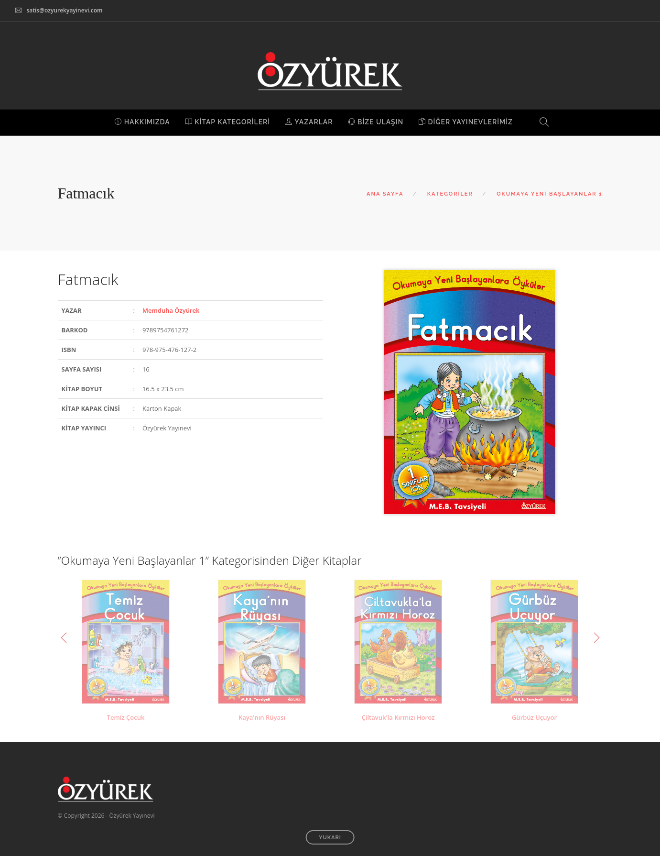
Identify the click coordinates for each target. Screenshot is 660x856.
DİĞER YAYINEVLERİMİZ (466, 122)
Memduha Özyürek (171, 310)
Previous (64, 638)
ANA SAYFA (385, 194)
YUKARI (330, 837)
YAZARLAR (309, 122)
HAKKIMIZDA (142, 122)
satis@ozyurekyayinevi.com (64, 10)
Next (596, 638)
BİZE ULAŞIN (376, 122)
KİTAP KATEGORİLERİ (227, 122)
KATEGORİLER (450, 194)
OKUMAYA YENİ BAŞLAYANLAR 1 (549, 194)
